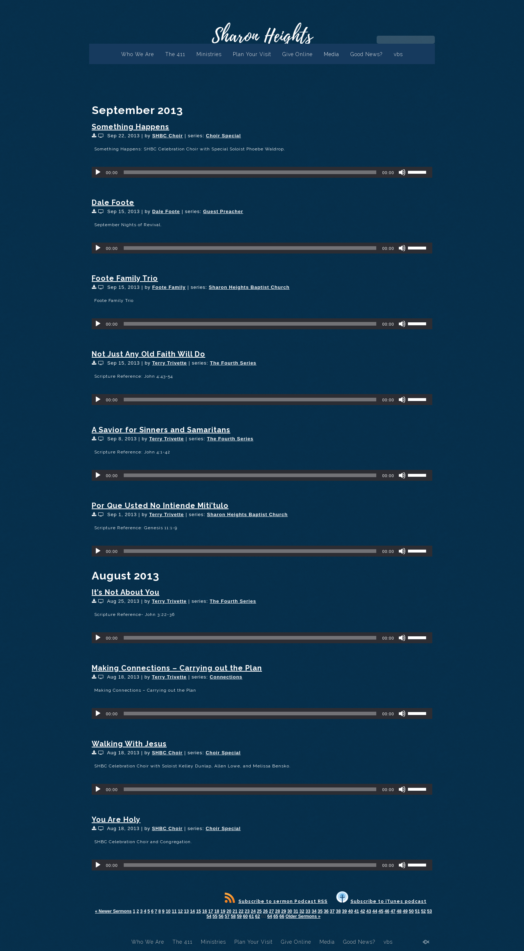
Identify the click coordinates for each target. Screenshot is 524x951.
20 (228, 911)
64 (269, 916)
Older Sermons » (303, 916)
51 (417, 911)
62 (257, 916)
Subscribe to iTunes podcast (381, 901)
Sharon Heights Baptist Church (249, 287)
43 (368, 911)
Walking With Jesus (129, 743)
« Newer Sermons (113, 911)
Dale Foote (113, 202)
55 (215, 916)
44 (374, 911)
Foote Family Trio (125, 278)
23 (247, 911)
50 (411, 911)
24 (253, 911)
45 (380, 911)
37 (332, 911)
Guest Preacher (223, 211)
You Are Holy (116, 819)
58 (233, 916)
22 (241, 911)
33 (308, 911)
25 (259, 911)
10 (168, 911)
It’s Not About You (125, 592)
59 (239, 916)
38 (338, 911)
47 (392, 911)
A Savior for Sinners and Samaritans (161, 429)
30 (289, 911)
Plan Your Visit (252, 54)
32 (301, 911)
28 (277, 911)
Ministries (209, 54)
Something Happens (130, 126)
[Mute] (402, 172)
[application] (262, 172)
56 (221, 916)
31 (295, 911)
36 (326, 911)
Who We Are (137, 54)
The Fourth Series (233, 363)
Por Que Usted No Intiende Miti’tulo (160, 505)
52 (423, 911)
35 (320, 911)
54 (208, 916)
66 (281, 916)
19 (223, 911)
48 (399, 911)
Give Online (297, 54)
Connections (226, 677)
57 (227, 916)
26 (265, 911)
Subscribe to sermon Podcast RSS (276, 901)
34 (313, 911)
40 (350, 911)
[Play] (98, 172)
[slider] (250, 172)
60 (245, 916)
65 (275, 916)
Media (331, 54)
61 (251, 916)
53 (429, 911)
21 (235, 911)
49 (405, 911)
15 (198, 911)
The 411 (175, 54)
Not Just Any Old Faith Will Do (148, 354)
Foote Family (169, 287)
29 (283, 911)
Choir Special (223, 135)
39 (344, 911)
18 (216, 911)
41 (356, 911)
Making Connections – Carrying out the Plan (177, 668)
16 (204, 911)
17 (210, 911)
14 (192, 911)
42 (362, 911)
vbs (398, 54)
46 (387, 911)
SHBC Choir (167, 135)
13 (186, 911)
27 (271, 911)
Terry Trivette (169, 363)
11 (174, 911)
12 (180, 911)
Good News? (366, 54)
